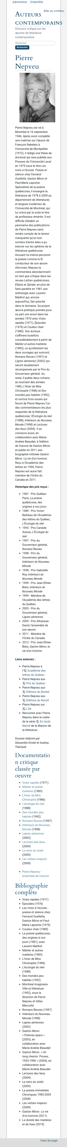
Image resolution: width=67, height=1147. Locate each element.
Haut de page (49, 1140)
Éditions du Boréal (37, 692)
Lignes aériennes (33, 833)
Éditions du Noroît (37, 700)
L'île (28, 708)
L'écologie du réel (33, 804)
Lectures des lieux (33, 842)
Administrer (20, 2)
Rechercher (22, 47)
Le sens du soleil (32, 850)
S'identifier (36, 2)
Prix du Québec (35, 683)
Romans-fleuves (32, 821)
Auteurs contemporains (38, 18)
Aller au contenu (54, 11)
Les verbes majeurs (34, 859)
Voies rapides (30, 782)
